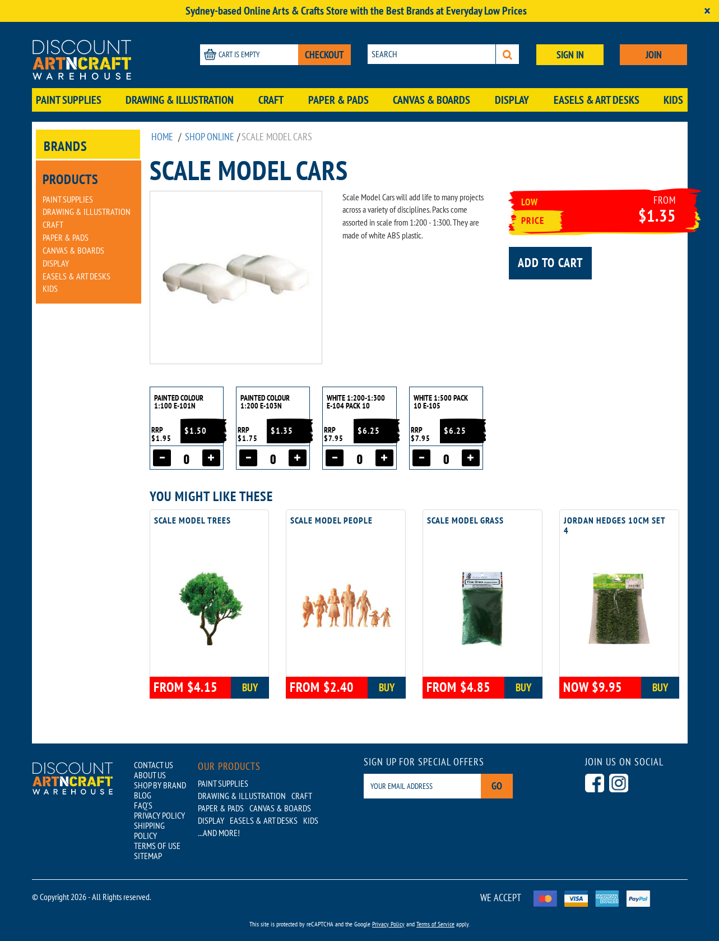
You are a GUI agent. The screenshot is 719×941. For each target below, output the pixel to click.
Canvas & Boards (431, 100)
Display (512, 100)
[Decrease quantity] (162, 457)
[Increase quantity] (211, 457)
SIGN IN (570, 54)
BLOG (142, 795)
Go (496, 785)
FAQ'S (143, 805)
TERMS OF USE (157, 845)
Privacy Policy (388, 924)
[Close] (707, 11)
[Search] (507, 54)
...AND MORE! (219, 832)
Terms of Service (435, 924)
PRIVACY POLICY (159, 815)
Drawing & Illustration (180, 100)
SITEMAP (148, 855)
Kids (673, 100)
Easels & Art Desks (596, 100)
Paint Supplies (68, 100)
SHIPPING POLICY (149, 830)
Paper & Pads (338, 100)
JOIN (654, 54)
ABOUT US (150, 775)
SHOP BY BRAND (160, 785)
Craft (271, 100)
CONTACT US (153, 764)
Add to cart (550, 262)
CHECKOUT (324, 54)
